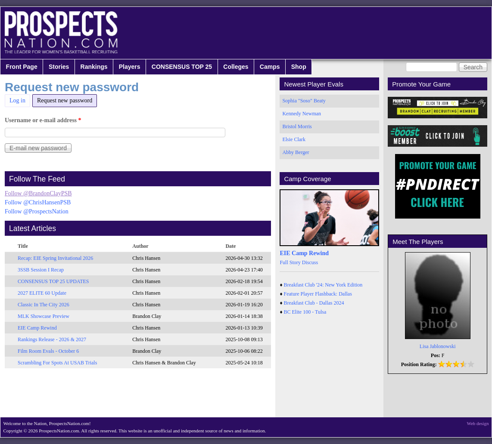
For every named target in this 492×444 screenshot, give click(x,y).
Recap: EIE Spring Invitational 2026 (55, 258)
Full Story (290, 262)
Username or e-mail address (43, 120)
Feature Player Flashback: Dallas (318, 294)
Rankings (94, 66)
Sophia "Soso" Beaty (303, 101)
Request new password (67, 99)
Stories (59, 66)
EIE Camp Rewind (37, 328)
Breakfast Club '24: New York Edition (323, 285)
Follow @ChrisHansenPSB (38, 202)
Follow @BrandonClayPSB (38, 193)
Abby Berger (295, 152)
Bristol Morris (296, 126)
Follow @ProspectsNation (37, 211)
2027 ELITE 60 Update (42, 293)
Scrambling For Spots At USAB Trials (57, 363)
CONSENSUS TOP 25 (182, 66)
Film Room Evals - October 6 (48, 351)
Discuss (310, 262)
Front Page (21, 66)
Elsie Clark (293, 139)
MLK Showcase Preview (43, 316)
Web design (478, 423)
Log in (17, 100)
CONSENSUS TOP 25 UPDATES (53, 281)
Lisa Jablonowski (438, 346)
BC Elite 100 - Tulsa (305, 312)
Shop (298, 66)
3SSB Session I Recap (41, 270)
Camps (270, 66)
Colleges (235, 66)
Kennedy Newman (301, 114)
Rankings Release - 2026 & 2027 (52, 339)
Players (129, 66)
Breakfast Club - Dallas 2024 (314, 303)
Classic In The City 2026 (43, 305)
